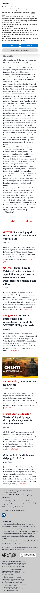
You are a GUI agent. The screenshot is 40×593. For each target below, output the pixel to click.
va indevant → (29, 221)
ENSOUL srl (5, 510)
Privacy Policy (27, 495)
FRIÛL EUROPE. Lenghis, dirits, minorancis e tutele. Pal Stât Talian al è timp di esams (19, 40)
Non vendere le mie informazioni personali (15, 567)
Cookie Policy (6, 497)
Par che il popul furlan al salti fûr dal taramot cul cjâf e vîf (19, 235)
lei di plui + (28, 309)
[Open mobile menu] (36, 16)
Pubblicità (19, 495)
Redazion (4, 495)
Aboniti (7, 16)
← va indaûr (10, 221)
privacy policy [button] (6, 575)
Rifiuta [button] (11, 584)
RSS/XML (12, 495)
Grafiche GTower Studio (17, 510)
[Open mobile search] (31, 16)
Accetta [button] (29, 584)
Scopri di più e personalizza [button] (20, 589)
